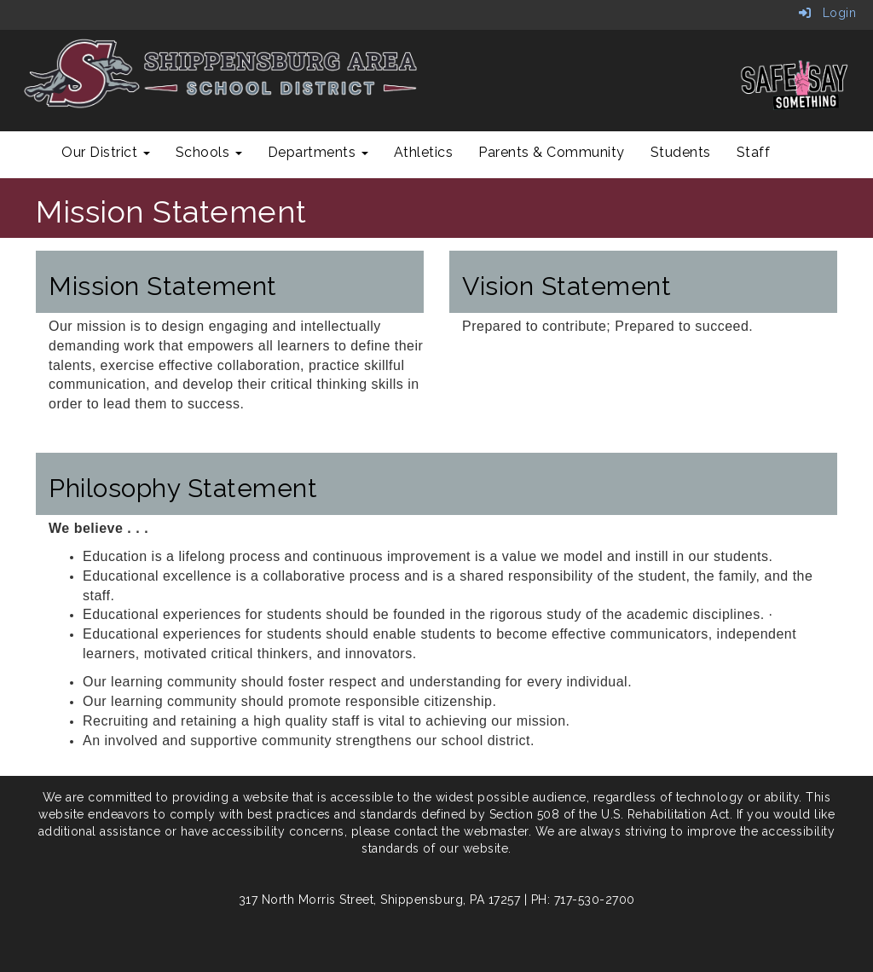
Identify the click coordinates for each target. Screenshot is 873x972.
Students (680, 152)
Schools (209, 152)
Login (828, 13)
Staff (754, 152)
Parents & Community (551, 152)
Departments (318, 152)
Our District (105, 152)
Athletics (424, 152)
